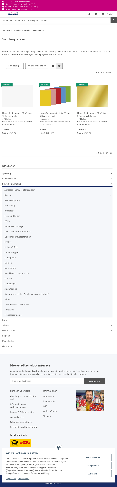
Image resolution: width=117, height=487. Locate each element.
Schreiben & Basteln (12, 183)
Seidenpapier (11, 288)
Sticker (8, 299)
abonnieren (94, 381)
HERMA (8, 242)
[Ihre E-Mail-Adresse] (47, 381)
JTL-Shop (57, 483)
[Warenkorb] (107, 14)
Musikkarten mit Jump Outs (17, 273)
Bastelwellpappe (12, 200)
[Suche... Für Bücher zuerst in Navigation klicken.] (55, 20)
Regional (6, 335)
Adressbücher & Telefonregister (20, 190)
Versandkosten (17, 417)
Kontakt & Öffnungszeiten (22, 412)
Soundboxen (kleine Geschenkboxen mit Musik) (27, 294)
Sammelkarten (9, 178)
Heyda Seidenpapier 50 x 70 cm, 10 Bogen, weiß (17, 114)
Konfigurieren (92, 465)
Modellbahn (8, 341)
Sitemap (47, 416)
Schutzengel (10, 283)
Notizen (8, 278)
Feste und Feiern (12, 216)
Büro (4, 320)
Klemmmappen (12, 252)
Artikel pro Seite (35, 65)
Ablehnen (91, 474)
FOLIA (7, 221)
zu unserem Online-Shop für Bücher (19, 9)
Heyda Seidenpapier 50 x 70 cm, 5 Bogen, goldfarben (92, 114)
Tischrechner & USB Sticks (17, 304)
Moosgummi (10, 268)
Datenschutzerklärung (20, 374)
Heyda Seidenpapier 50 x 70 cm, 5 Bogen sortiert (55, 114)
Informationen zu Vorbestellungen (18, 405)
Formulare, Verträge (14, 226)
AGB (45, 406)
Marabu (8, 262)
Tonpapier (9, 309)
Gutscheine (7, 346)
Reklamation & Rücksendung (23, 427)
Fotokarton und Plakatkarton (18, 231)
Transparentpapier (13, 315)
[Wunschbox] (96, 14)
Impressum (48, 396)
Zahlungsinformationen (21, 422)
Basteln (8, 195)
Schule (5, 325)
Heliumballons (9, 330)
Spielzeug (6, 173)
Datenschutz (49, 401)
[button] (89, 14)
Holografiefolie (11, 247)
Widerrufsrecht (50, 411)
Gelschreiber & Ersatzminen (18, 236)
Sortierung (13, 65)
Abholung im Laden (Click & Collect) (23, 398)
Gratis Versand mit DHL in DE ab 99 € (20, 4)
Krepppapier (10, 257)
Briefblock (9, 210)
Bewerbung (10, 205)
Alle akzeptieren (91, 457)
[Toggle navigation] (4, 13)
